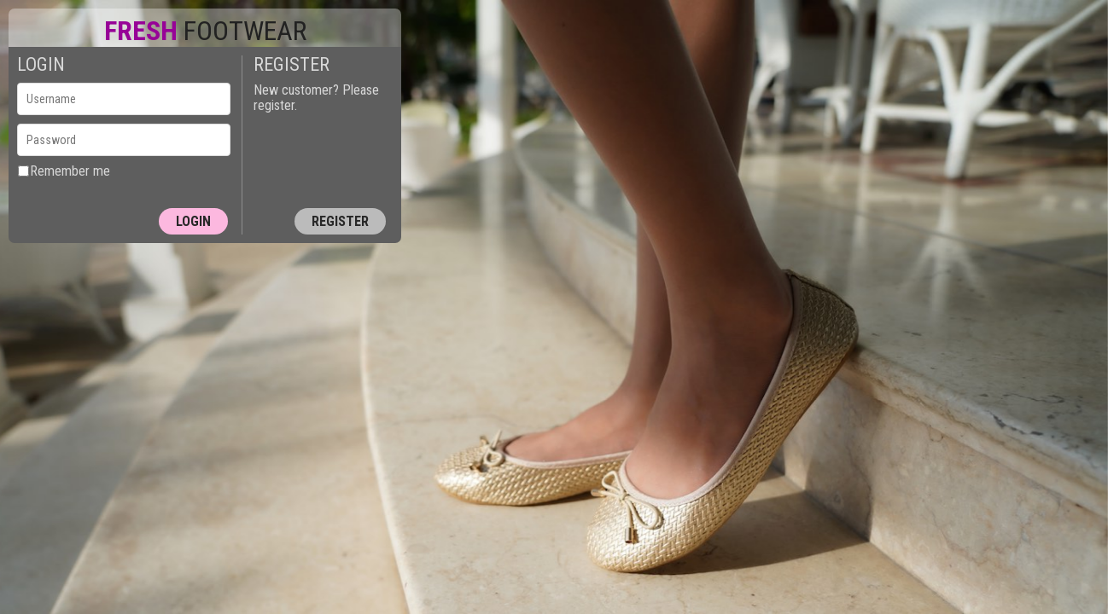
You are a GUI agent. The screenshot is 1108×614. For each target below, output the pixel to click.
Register (340, 221)
